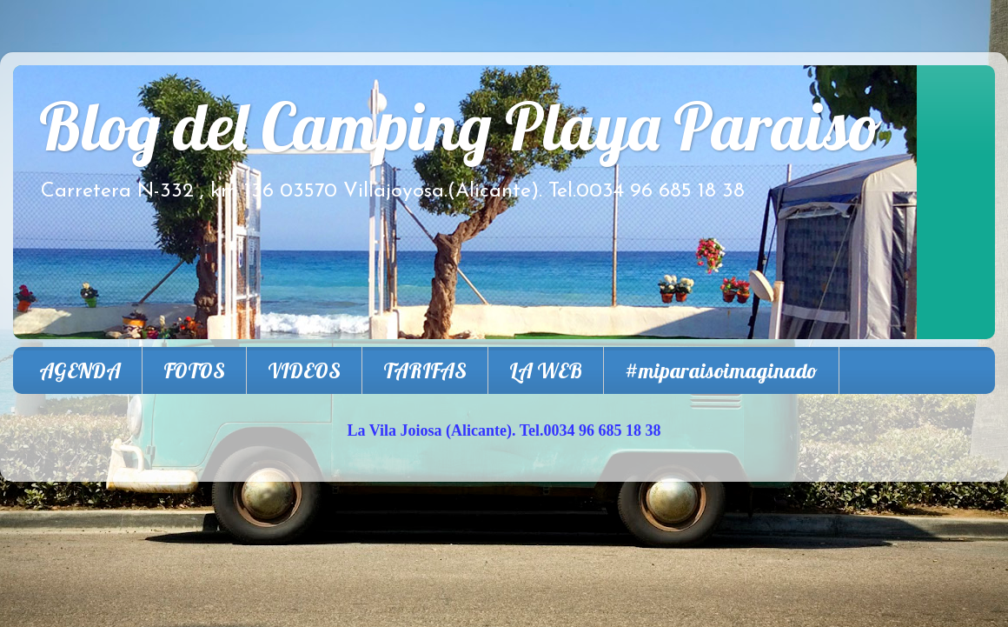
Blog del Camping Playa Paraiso (460, 125)
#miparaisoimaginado (721, 370)
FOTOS (194, 370)
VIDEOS (304, 370)
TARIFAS (425, 370)
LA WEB (545, 370)
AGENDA (80, 370)
